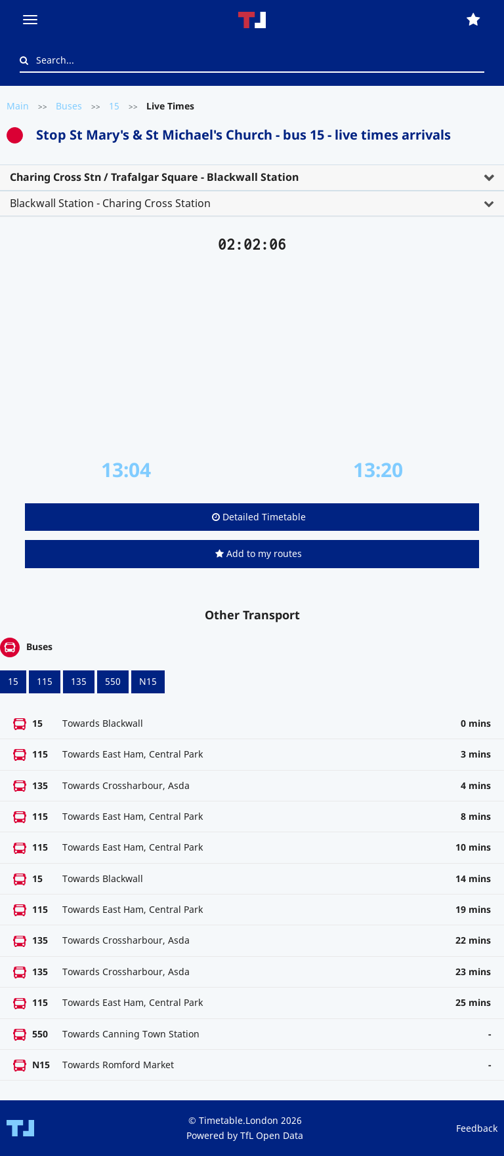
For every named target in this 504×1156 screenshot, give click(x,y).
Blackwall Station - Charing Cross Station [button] (110, 203)
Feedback (476, 1128)
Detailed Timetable (259, 517)
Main (18, 106)
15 (114, 106)
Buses (69, 106)
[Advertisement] (252, 356)
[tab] (252, 177)
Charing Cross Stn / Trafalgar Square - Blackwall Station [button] (154, 177)
